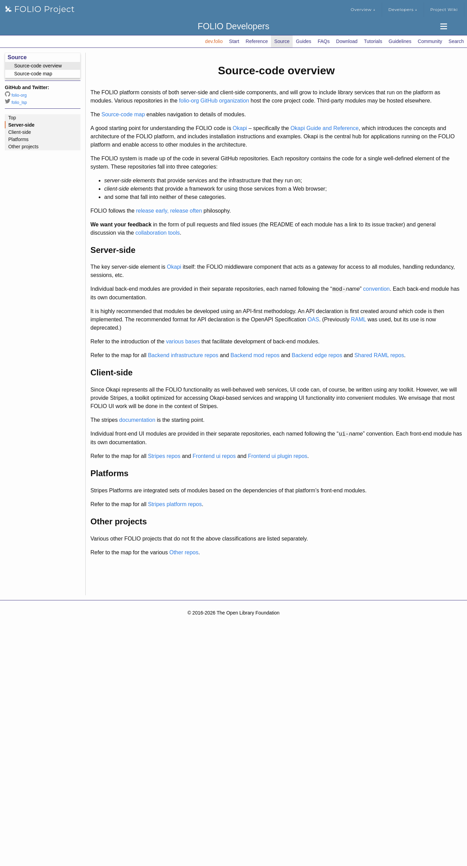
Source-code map (123, 114)
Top (12, 117)
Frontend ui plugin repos (277, 456)
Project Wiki (444, 9)
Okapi (240, 128)
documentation (137, 420)
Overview (363, 10)
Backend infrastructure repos (183, 355)
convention (376, 289)
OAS (313, 319)
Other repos (183, 552)
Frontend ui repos (214, 456)
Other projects (23, 146)
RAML (358, 319)
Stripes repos (164, 456)
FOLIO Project (40, 9)
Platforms (18, 139)
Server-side (21, 125)
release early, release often (169, 211)
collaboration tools (157, 233)
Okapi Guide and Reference (325, 128)
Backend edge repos (317, 355)
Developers (402, 10)
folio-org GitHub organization (214, 101)
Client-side (19, 132)
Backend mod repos (254, 355)
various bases (183, 341)
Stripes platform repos (175, 504)
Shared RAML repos (379, 355)
